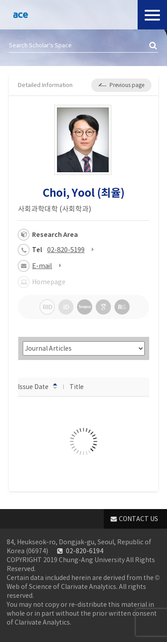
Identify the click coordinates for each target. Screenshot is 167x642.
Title (80, 386)
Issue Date (37, 386)
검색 (153, 45)
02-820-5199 (66, 249)
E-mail (42, 265)
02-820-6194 (84, 551)
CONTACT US (138, 519)
